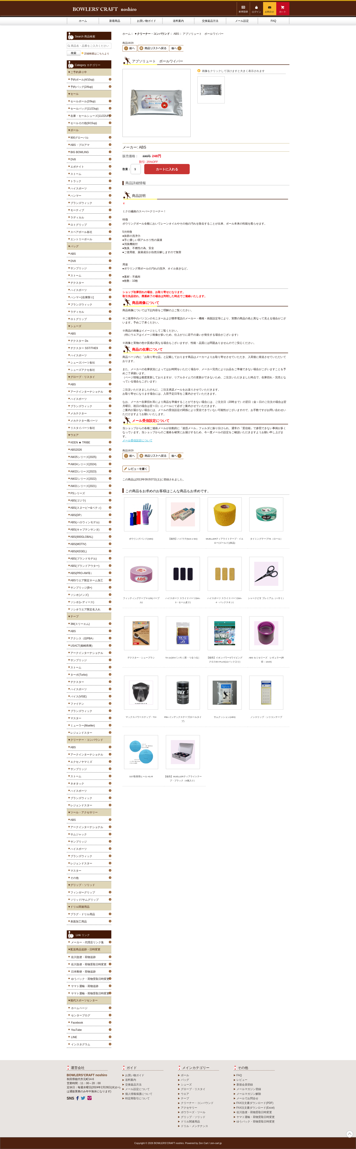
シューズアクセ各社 (82, 370)
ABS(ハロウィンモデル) (84, 522)
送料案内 (178, 20)
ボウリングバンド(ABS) (141, 539)
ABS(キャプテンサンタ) (84, 529)
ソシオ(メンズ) (79, 595)
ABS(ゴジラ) (77, 500)
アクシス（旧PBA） (82, 638)
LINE (74, 1037)
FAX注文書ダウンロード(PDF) (255, 1103)
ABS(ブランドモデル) (83, 558)
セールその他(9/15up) (83, 123)
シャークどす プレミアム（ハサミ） (266, 598)
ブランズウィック (80, 203)
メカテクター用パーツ (83, 420)
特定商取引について (137, 1098)
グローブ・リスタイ (193, 1089)
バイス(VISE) (78, 696)
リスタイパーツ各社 (82, 428)
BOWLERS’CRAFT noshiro (169, 1143)
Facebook (77, 1022)
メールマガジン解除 (249, 1093)
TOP (349, 1134)
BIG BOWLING (79, 152)
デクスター (76, 282)
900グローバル (79, 137)
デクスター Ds (78, 340)
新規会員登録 (245, 1084)
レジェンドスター (80, 732)
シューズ (186, 1084)
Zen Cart (203, 1143)
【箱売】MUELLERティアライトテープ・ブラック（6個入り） (183, 778)
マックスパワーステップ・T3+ (141, 717)
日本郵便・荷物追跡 (83, 971)
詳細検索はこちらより (96, 53)
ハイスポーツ (78, 188)
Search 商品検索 (85, 36)
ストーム (75, 174)
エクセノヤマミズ (80, 761)
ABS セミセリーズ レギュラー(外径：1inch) (266, 659)
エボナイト (76, 166)
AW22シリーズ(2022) (83, 478)
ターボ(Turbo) (78, 674)
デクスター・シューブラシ (141, 657)
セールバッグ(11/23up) (84, 108)
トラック (75, 181)
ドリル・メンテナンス (194, 1126)
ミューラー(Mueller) (82, 725)
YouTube (76, 1030)
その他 (74, 878)
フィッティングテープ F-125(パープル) (141, 600)
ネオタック (76, 783)
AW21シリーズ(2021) (83, 486)
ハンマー (75, 195)
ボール (185, 1075)
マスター (75, 718)
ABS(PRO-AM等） (81, 573)
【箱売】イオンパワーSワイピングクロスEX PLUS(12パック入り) (224, 659)
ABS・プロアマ (79, 145)
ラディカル (76, 217)
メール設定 (242, 20)
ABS (72, 253)
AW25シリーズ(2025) (83, 457)
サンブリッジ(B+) (80, 587)
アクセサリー (189, 1107)
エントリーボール (80, 239)
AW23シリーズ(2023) (83, 471)
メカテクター (78, 413)
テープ (185, 1098)
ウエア (185, 1093)
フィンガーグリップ (82, 892)
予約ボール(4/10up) (81, 79)
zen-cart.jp (216, 1143)
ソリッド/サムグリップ (84, 899)
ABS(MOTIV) (77, 544)
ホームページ (79, 1008)
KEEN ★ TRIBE (79, 442)
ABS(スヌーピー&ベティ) (85, 507)
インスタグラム (80, 1044)
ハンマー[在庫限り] (81, 297)
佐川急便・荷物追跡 (83, 957)
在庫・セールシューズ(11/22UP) (89, 115)
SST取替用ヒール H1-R (141, 776)
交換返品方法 (210, 20)
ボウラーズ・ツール (193, 1112)
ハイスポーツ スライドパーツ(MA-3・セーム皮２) (182, 600)
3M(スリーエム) (79, 624)
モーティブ (76, 210)
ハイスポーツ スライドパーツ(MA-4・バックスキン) (224, 600)
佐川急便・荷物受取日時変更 (89, 964)
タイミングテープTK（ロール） (266, 539)
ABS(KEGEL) (78, 551)
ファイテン (76, 703)
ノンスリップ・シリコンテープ (266, 717)
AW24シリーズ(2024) (83, 464)
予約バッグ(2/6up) (81, 86)
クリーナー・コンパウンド (197, 1103)
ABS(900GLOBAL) (81, 536)
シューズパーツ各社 (82, 362)
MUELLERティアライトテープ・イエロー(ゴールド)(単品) (224, 541)
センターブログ (80, 1015)
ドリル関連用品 (190, 1121)
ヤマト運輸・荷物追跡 (84, 986)
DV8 (72, 159)
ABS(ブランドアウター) (84, 565)
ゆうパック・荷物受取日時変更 (90, 978)
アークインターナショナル (86, 391)
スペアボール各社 (80, 232)
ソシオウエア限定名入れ (85, 609)
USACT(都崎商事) (80, 645)
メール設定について (137, 1089)
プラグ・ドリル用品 (82, 914)
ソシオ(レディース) (81, 602)
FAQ (273, 20)
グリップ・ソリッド (193, 1117)
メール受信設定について (137, 440)
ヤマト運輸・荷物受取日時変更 (90, 993)
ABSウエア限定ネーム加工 (86, 580)
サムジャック (78, 834)
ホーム (83, 20)
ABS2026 (75, 449)
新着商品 (114, 20)
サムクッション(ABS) (225, 717)
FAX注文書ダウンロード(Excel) (256, 1107)
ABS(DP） (76, 515)
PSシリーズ (77, 493)
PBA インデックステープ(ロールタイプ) (183, 719)
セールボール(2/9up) (82, 101)
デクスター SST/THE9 (83, 348)
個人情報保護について (138, 1093)
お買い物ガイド (146, 20)
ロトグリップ (78, 224)
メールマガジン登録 (249, 1089)
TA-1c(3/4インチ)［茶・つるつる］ (183, 657)
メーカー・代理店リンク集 (87, 942)
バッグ (185, 1079)
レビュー (242, 1079)
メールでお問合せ (247, 1098)
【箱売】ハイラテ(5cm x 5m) (182, 539)
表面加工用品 (78, 921)
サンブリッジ (78, 268)
